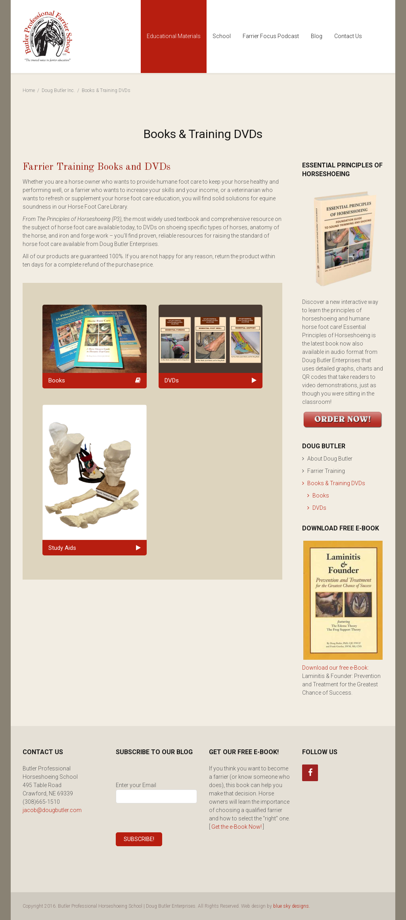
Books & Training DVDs (336, 483)
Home (29, 90)
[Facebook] (310, 772)
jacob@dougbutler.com (52, 810)
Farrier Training (326, 471)
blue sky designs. (291, 906)
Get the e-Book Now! (236, 827)
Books (320, 495)
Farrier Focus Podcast (271, 36)
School (222, 36)
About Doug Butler (329, 458)
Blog (316, 36)
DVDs (319, 508)
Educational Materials (174, 36)
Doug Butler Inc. (58, 90)
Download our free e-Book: (335, 668)
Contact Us (348, 36)
